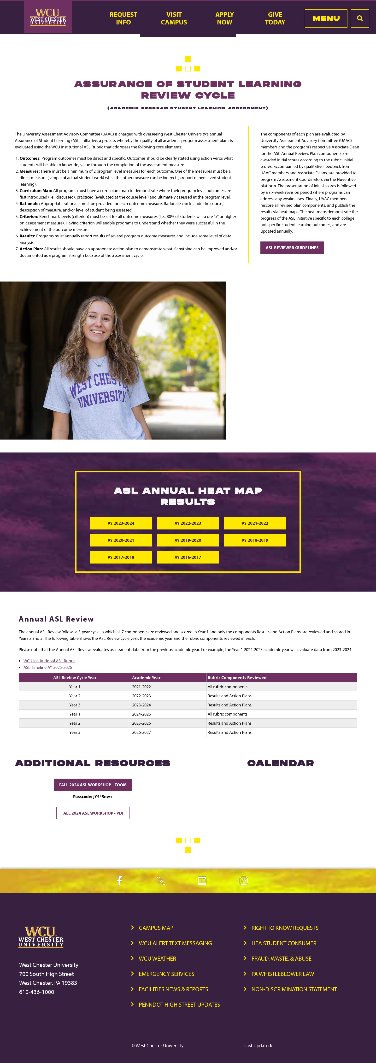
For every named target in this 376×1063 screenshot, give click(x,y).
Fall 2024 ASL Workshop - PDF (92, 813)
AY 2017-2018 (121, 557)
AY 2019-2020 (188, 540)
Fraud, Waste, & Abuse (281, 958)
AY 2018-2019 (254, 540)
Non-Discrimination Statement (294, 989)
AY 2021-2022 (254, 523)
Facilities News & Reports (173, 989)
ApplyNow (224, 18)
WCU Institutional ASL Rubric (49, 661)
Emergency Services (166, 974)
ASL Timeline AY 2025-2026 (48, 667)
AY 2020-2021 (121, 540)
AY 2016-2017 (188, 557)
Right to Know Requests (285, 928)
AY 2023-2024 (121, 523)
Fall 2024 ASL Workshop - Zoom (93, 785)
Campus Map (156, 928)
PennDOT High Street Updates (179, 1004)
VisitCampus (174, 18)
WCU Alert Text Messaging (175, 943)
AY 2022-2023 (188, 523)
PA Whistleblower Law (283, 974)
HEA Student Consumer (284, 943)
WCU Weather (157, 958)
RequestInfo (123, 18)
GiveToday (275, 18)
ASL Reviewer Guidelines (292, 247)
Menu (326, 18)
